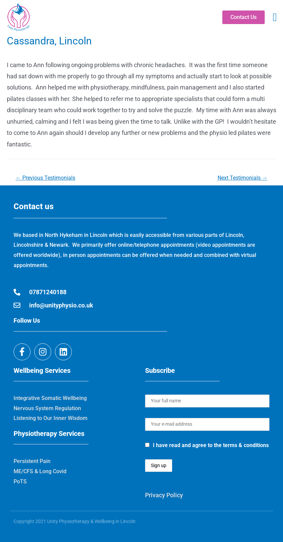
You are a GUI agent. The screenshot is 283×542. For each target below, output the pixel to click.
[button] (275, 17)
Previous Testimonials (45, 178)
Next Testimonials (242, 178)
